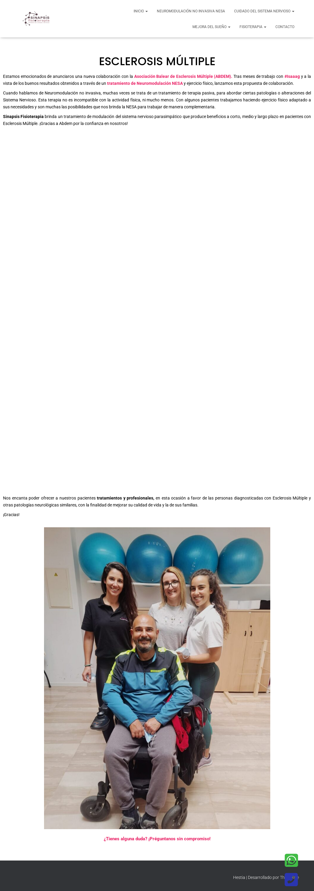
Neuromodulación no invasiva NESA (191, 11)
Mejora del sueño (211, 27)
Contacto (284, 27)
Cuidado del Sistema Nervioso (264, 11)
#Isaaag (292, 76)
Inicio (141, 11)
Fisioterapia (252, 27)
